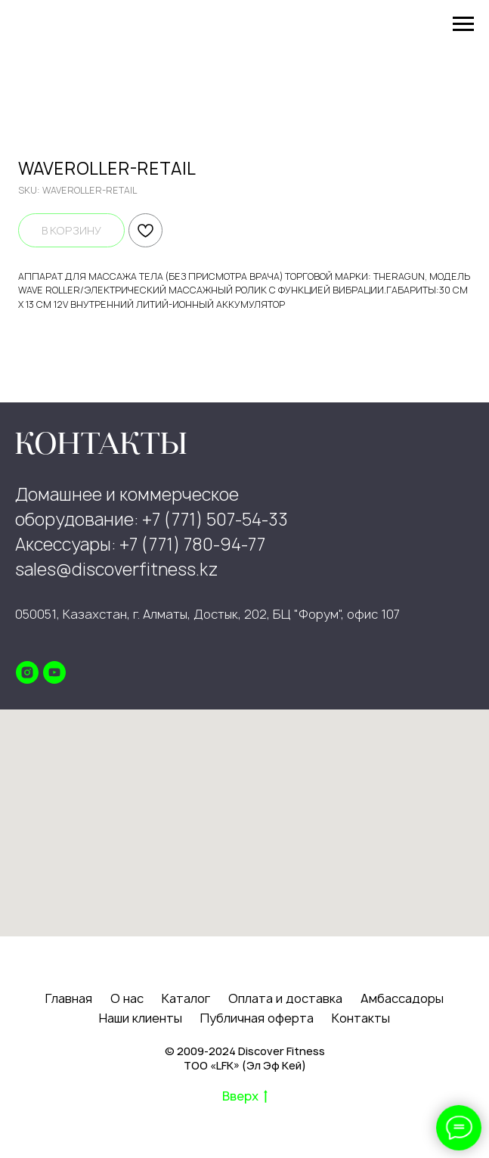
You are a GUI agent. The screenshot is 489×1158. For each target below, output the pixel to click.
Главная (68, 998)
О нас (127, 998)
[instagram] (27, 672)
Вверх (245, 1096)
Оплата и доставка (285, 998)
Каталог (186, 998)
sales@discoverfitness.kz (116, 569)
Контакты (361, 1018)
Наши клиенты (140, 1018)
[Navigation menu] (463, 24)
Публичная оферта (257, 1018)
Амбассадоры (402, 998)
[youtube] (54, 672)
